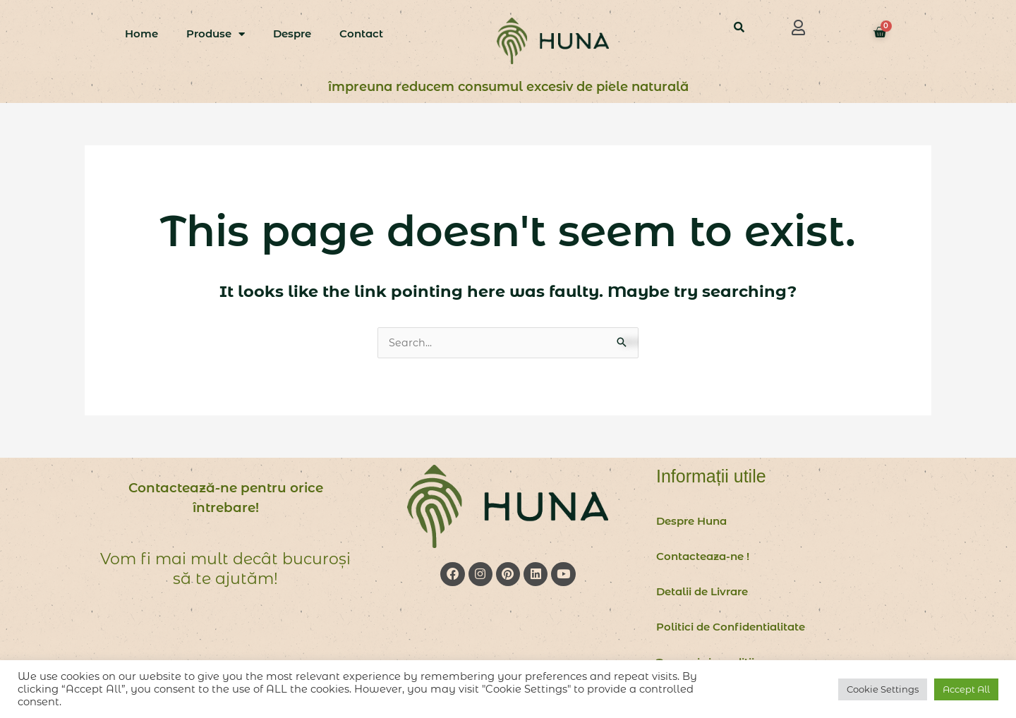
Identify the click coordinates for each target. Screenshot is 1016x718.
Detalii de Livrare (702, 592)
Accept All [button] (966, 689)
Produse (215, 34)
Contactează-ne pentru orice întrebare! (225, 498)
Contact (361, 33)
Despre (292, 33)
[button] (799, 27)
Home (141, 33)
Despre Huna (691, 521)
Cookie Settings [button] (883, 689)
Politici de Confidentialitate (730, 627)
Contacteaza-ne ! (702, 557)
